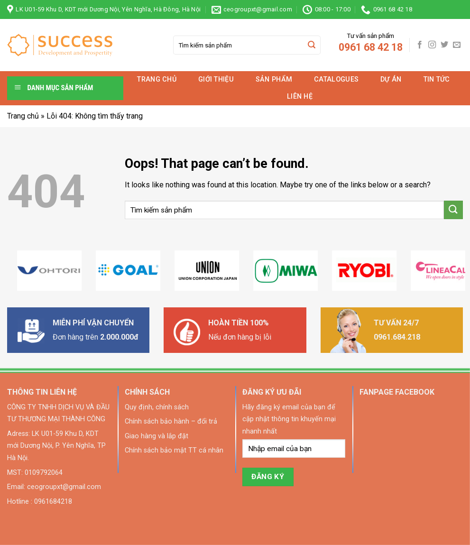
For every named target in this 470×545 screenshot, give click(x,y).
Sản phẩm (274, 79)
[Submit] (312, 45)
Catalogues (336, 79)
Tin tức (437, 79)
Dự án (390, 79)
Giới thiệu (216, 79)
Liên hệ (300, 96)
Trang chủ (156, 79)
